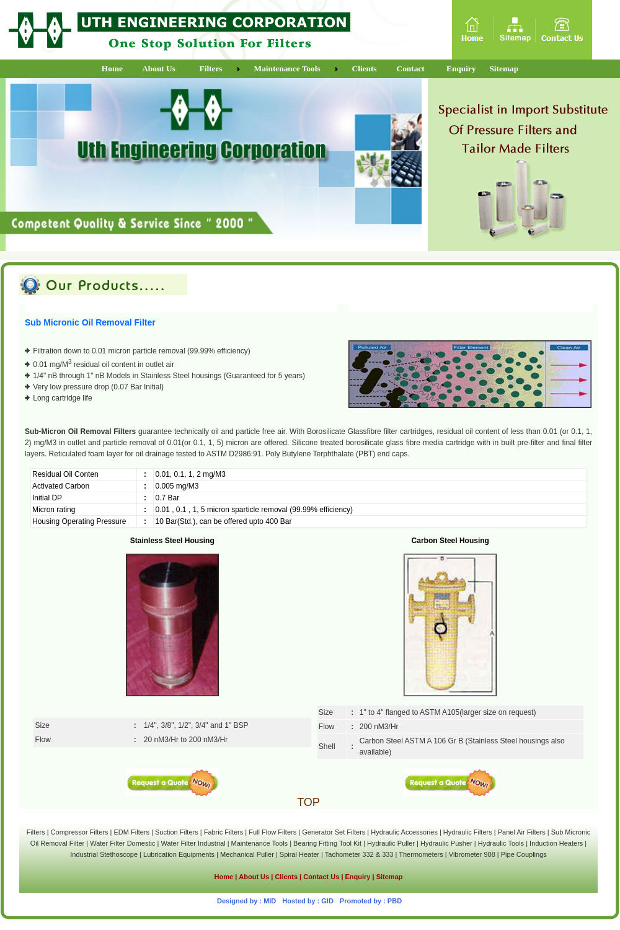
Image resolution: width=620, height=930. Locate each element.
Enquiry (358, 876)
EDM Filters (131, 832)
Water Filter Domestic (123, 843)
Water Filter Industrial (193, 843)
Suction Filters (176, 832)
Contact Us (321, 876)
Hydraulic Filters (467, 832)
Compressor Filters (79, 832)
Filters (36, 832)
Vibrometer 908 (472, 854)
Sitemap (389, 876)
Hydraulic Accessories (404, 832)
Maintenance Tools (259, 843)
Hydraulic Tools (501, 843)
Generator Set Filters (333, 832)
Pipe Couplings (524, 854)
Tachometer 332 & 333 (359, 854)
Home (224, 876)
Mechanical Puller (247, 854)
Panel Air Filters (522, 832)
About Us (254, 876)
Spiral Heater (299, 854)
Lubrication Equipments (179, 854)
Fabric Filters (224, 832)
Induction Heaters (556, 843)
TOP (308, 802)
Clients (287, 876)
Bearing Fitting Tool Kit (327, 843)
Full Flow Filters (272, 832)
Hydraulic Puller (391, 843)
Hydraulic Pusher (446, 843)
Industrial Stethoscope (104, 854)
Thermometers (421, 854)
